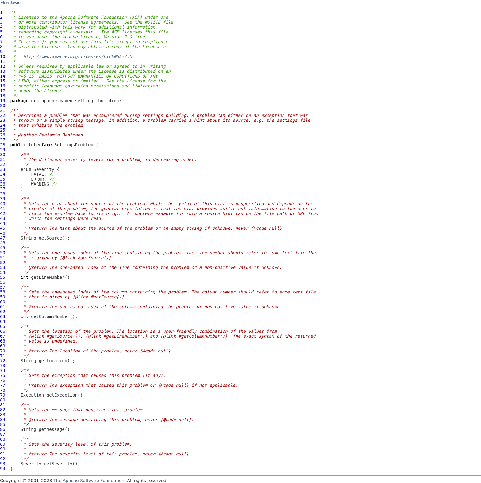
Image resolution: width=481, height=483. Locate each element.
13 (2, 71)
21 (2, 110)
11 (2, 61)
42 (2, 213)
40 (2, 203)
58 (2, 291)
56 (2, 282)
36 (2, 184)
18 (2, 95)
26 (2, 134)
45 (2, 228)
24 (2, 125)
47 (2, 238)
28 (2, 144)
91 (2, 453)
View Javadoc (12, 3)
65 (2, 326)
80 (2, 399)
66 (2, 331)
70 (2, 350)
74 (2, 370)
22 (2, 115)
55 (2, 277)
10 (2, 56)
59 (2, 296)
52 (2, 262)
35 (2, 179)
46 (2, 233)
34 (2, 174)
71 (2, 355)
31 (2, 159)
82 (2, 409)
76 (2, 380)
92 (2, 458)
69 (2, 345)
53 (2, 267)
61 (2, 306)
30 (2, 154)
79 (2, 395)
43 (2, 218)
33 (2, 169)
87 (2, 434)
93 (2, 463)
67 (2, 336)
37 (2, 188)
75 (2, 375)
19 (2, 100)
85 (2, 424)
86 (2, 429)
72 (2, 360)
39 (2, 198)
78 (2, 390)
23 (2, 120)
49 (2, 247)
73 (2, 365)
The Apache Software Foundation (88, 480)
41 (2, 208)
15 (2, 81)
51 (2, 257)
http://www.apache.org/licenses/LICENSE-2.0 (77, 56)
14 (2, 76)
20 (2, 105)
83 (2, 414)
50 (2, 252)
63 (2, 316)
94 (2, 468)
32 (2, 164)
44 (2, 223)
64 (2, 321)
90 (2, 449)
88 (2, 439)
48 (2, 242)
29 (2, 149)
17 (2, 90)
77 (2, 385)
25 (2, 130)
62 (2, 311)
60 (2, 301)
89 (2, 444)
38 (2, 193)
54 (2, 272)
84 (2, 419)
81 (2, 404)
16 (2, 85)
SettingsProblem (73, 144)
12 (2, 66)
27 (2, 139)
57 (2, 287)
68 (2, 341)
